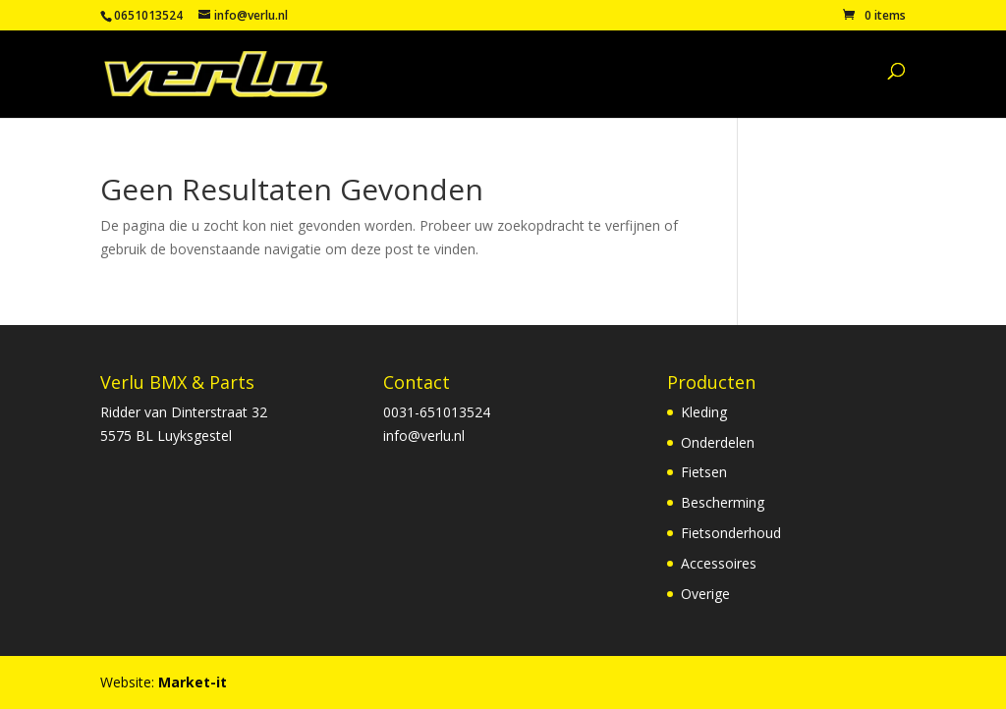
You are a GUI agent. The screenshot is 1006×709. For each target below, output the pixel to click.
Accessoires (718, 563)
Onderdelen (717, 442)
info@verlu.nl (424, 435)
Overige (705, 593)
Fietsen (704, 472)
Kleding (704, 412)
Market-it (192, 682)
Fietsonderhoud (731, 532)
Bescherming (722, 502)
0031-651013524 (436, 412)
